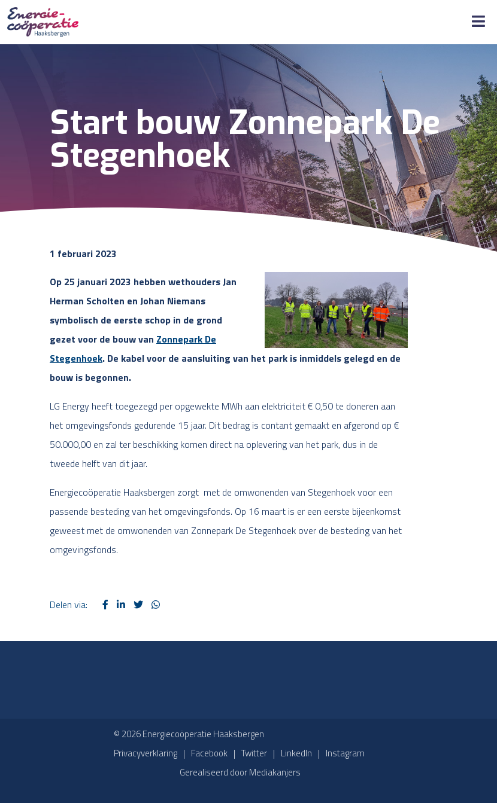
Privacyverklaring (145, 753)
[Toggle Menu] (478, 22)
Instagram (345, 753)
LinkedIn (296, 753)
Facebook (209, 753)
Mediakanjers (275, 772)
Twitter (254, 753)
